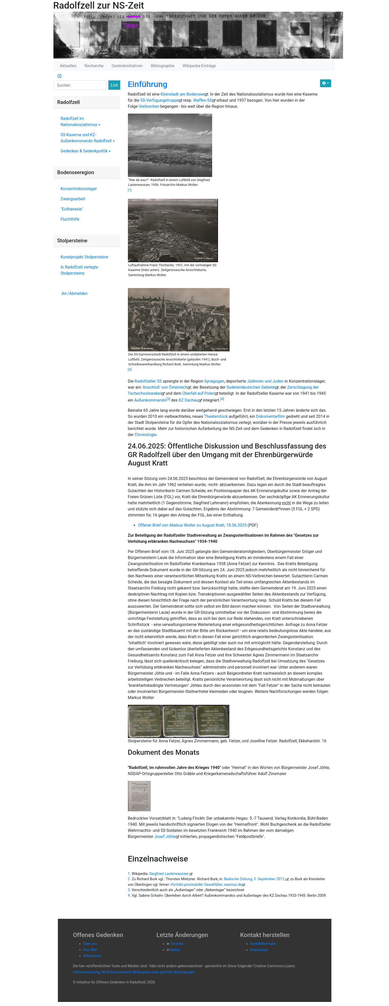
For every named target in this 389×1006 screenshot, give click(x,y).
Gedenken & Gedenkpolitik (86, 151)
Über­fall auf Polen (198, 393)
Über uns (90, 944)
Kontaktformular (263, 944)
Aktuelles (68, 65)
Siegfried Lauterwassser (168, 874)
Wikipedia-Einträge (199, 65)
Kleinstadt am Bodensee (183, 94)
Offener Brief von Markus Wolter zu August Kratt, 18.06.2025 (192, 525)
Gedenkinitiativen (127, 65)
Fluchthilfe (70, 219)
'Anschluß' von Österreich (164, 387)
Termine (176, 944)
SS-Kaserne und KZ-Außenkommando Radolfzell (88, 137)
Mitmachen (92, 956)
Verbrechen (149, 106)
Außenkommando (150, 400)
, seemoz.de (206, 885)
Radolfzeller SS (148, 381)
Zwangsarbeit (73, 198)
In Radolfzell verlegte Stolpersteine (79, 270)
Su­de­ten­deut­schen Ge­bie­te (251, 387)
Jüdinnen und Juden (265, 381)
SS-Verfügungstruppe (159, 100)
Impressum (259, 950)
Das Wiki (90, 950)
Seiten (175, 950)
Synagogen (214, 381)
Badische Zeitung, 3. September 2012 (254, 879)
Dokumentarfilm (270, 416)
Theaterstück (216, 416)
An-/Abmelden (75, 293)
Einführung (147, 84)
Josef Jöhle (164, 836)
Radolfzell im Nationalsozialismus (80, 121)
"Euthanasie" (72, 209)
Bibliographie (162, 65)
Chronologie (145, 434)
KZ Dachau (188, 400)
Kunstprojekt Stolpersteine (84, 257)
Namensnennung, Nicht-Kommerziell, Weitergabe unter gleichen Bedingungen (134, 972)
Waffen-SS (202, 100)
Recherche (94, 65)
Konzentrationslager (79, 188)
